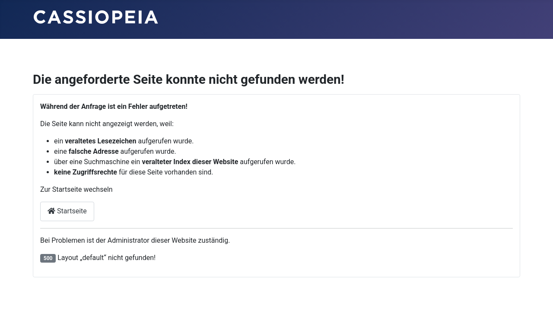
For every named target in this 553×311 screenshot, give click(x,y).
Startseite (67, 211)
